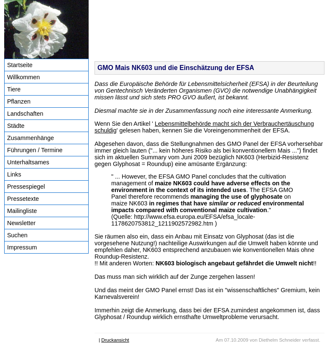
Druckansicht (115, 339)
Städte (16, 125)
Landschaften (25, 113)
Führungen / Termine (35, 150)
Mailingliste (22, 211)
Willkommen (23, 77)
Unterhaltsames (28, 162)
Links (14, 174)
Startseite (20, 65)
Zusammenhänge (30, 138)
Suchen (17, 235)
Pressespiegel (26, 186)
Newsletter (21, 223)
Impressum (22, 247)
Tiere (13, 89)
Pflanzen (19, 101)
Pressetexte (23, 198)
